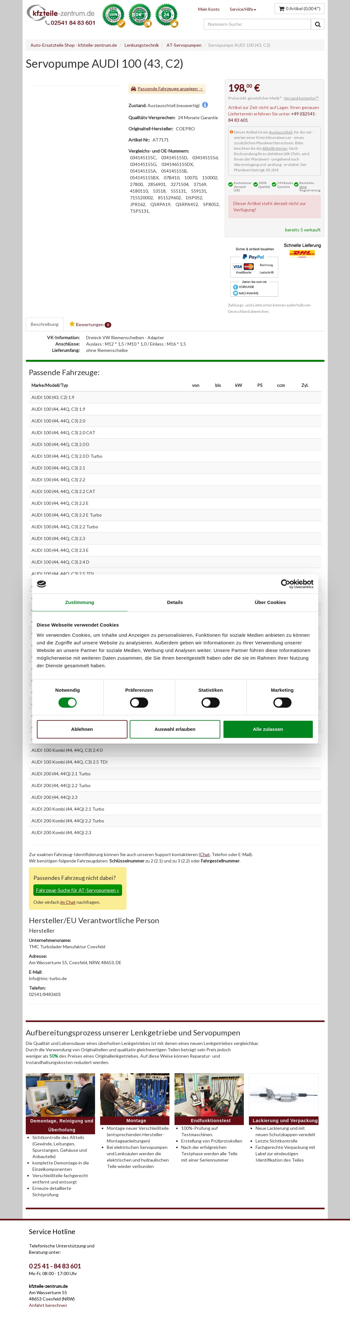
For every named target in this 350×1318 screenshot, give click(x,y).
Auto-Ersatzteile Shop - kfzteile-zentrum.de (74, 45)
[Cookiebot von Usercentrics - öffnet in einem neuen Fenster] (285, 584)
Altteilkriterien (274, 148)
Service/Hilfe (243, 9)
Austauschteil (280, 132)
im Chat (68, 902)
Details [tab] (175, 602)
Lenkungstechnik (142, 45)
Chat (205, 854)
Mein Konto (209, 9)
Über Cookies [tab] (270, 602)
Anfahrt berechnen (48, 1305)
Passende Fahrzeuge (158, 88)
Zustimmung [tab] (79, 602)
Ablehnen (82, 729)
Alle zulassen (268, 729)
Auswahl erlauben (174, 729)
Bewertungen (90, 324)
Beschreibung (44, 324)
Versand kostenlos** (301, 98)
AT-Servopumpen (184, 45)
